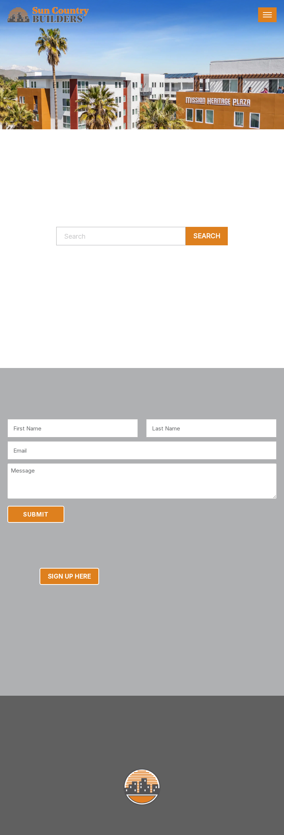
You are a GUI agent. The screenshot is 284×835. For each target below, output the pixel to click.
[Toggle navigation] (267, 14)
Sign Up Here (69, 576)
